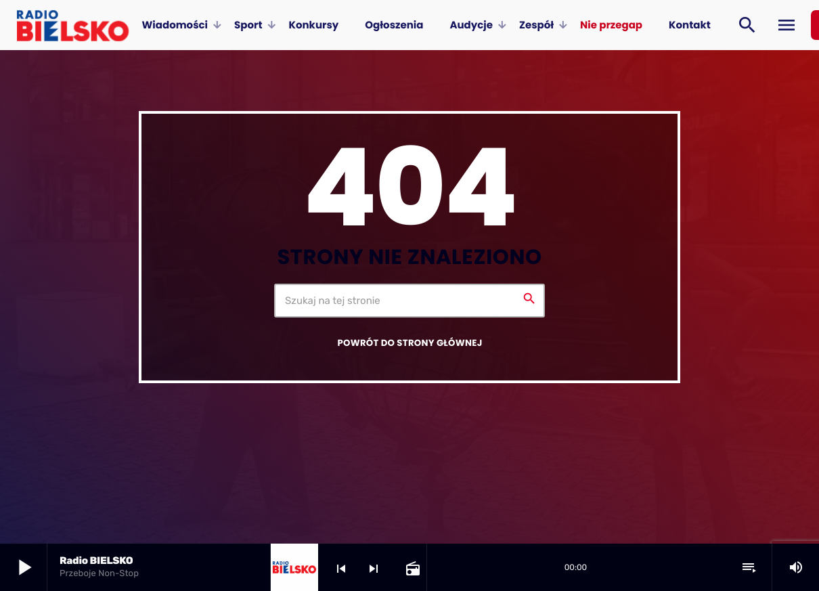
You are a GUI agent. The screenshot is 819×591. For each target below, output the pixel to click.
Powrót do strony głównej (409, 342)
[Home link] (73, 25)
